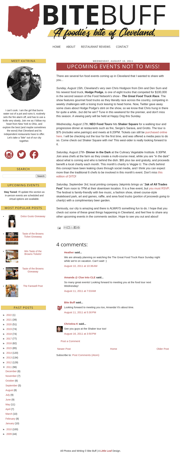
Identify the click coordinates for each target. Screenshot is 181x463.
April (8, 409)
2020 (9, 324)
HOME (57, 47)
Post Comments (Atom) (85, 355)
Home (113, 348)
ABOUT (70, 47)
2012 (9, 362)
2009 (9, 434)
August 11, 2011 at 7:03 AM (80, 290)
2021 (9, 319)
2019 (9, 329)
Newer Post (64, 348)
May (8, 404)
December (11, 371)
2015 (9, 348)
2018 (9, 334)
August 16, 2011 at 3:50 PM (80, 333)
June (8, 399)
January (10, 423)
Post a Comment (70, 341)
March (9, 413)
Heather (69, 252)
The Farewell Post (33, 286)
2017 (9, 338)
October (10, 380)
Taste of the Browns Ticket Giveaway (33, 235)
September (11, 385)
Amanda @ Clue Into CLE (79, 277)
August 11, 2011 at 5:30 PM (80, 312)
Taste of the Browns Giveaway (33, 270)
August (9, 390)
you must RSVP (159, 188)
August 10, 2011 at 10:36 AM (80, 265)
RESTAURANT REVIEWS (95, 47)
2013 (9, 357)
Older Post (163, 348)
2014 (9, 352)
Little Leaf (106, 450)
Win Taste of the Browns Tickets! (33, 253)
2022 (9, 315)
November (11, 376)
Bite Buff (69, 302)
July (8, 395)
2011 (9, 367)
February (10, 418)
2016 (9, 343)
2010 (9, 429)
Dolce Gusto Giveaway (33, 216)
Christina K (71, 323)
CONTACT (122, 47)
